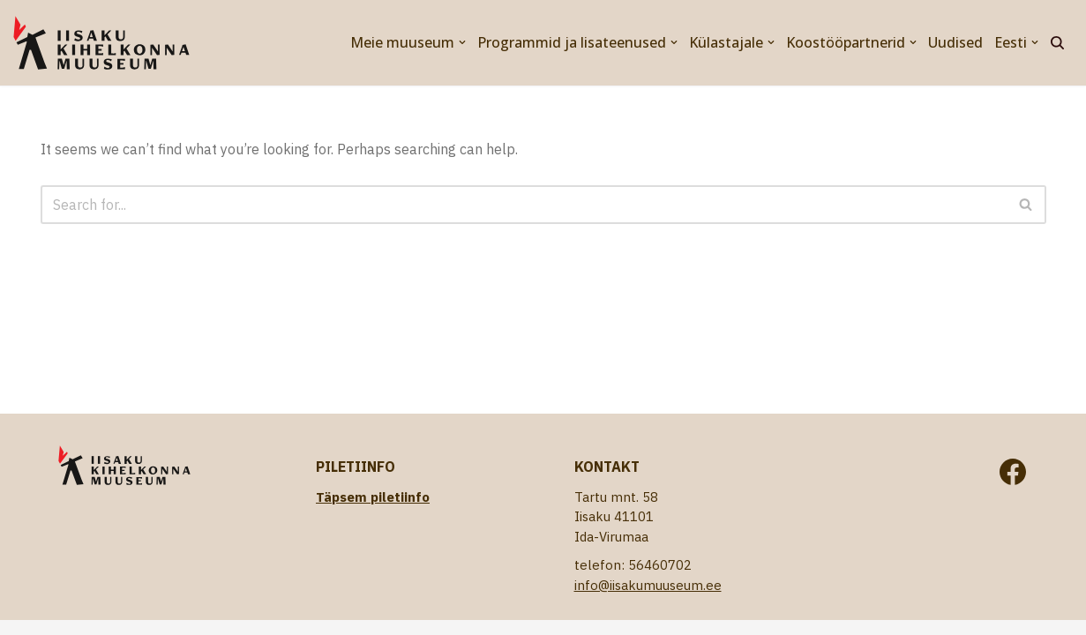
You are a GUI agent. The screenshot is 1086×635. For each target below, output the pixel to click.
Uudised (955, 42)
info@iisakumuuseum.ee (648, 585)
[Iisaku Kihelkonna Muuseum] (101, 43)
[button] (462, 42)
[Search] (1057, 42)
